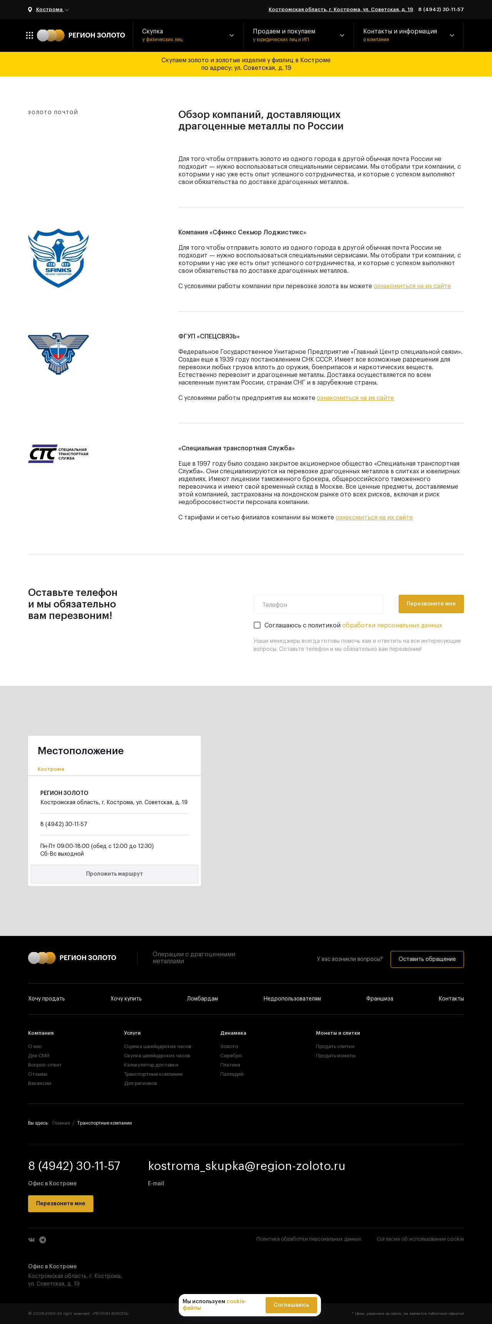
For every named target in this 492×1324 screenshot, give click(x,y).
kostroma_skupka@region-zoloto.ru (247, 1166)
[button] (188, 35)
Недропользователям (292, 999)
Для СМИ (39, 1055)
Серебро (231, 1055)
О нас (35, 1046)
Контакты (451, 999)
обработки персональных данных (392, 625)
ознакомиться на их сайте (412, 286)
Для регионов (140, 1083)
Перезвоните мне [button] (60, 1203)
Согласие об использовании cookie (420, 1238)
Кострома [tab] (51, 769)
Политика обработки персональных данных (308, 1238)
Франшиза (379, 999)
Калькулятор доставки (150, 1064)
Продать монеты (336, 1055)
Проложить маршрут (114, 874)
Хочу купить (126, 999)
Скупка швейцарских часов (150, 1055)
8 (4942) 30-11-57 (441, 9)
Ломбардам (202, 999)
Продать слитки (335, 1046)
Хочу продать (46, 999)
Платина (230, 1064)
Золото (229, 1046)
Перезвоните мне (431, 604)
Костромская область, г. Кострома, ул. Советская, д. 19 (341, 9)
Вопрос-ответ (45, 1064)
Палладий (232, 1074)
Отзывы (37, 1074)
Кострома (53, 10)
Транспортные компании (150, 1074)
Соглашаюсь (291, 1305)
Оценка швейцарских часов (150, 1046)
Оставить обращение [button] (427, 959)
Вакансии (39, 1083)
